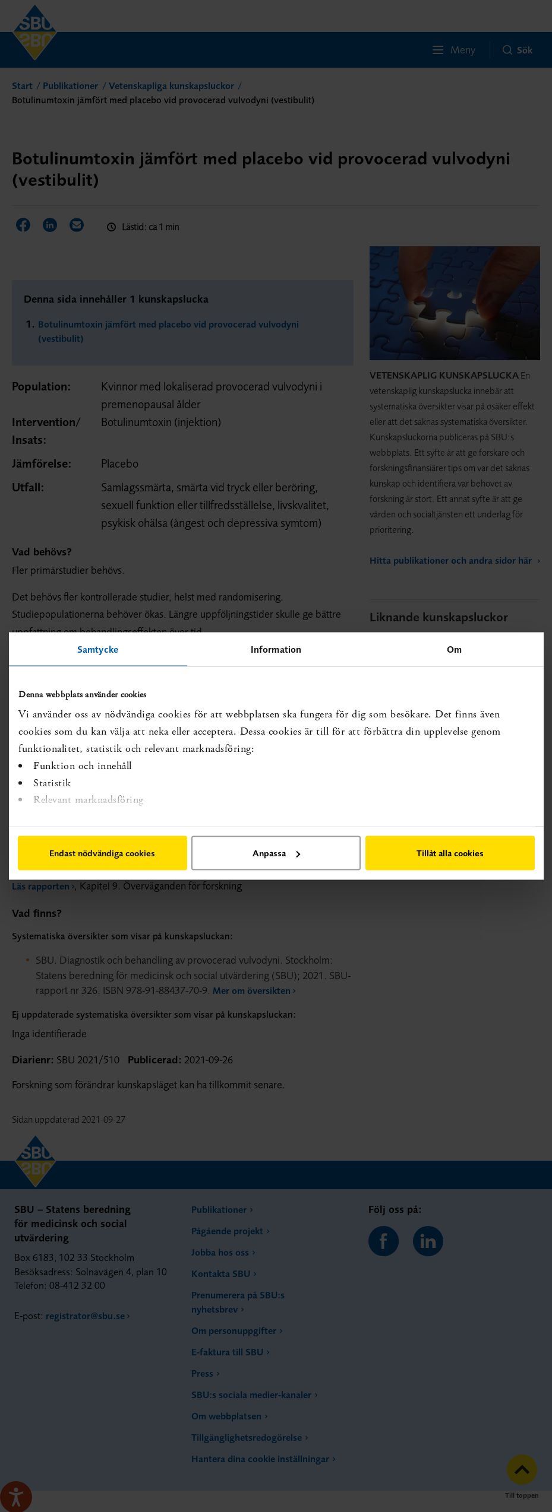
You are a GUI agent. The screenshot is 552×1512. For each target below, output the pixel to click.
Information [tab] (276, 649)
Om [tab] (454, 649)
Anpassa (276, 853)
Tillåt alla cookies (450, 853)
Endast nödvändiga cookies (102, 853)
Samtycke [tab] (97, 649)
